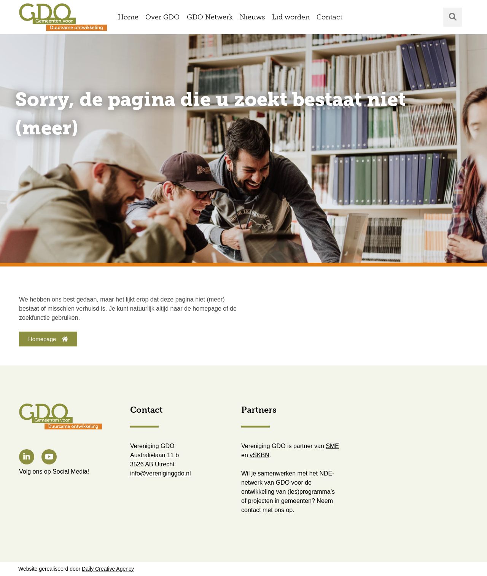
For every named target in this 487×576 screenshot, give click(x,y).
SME (332, 446)
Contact (329, 17)
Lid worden (291, 17)
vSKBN (259, 455)
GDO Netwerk (210, 17)
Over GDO (162, 17)
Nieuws (252, 17)
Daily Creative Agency (108, 569)
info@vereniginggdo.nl (160, 473)
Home (128, 17)
